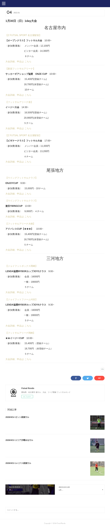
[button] (3, 3)
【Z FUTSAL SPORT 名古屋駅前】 (23, 35)
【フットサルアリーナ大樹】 (20, 223)
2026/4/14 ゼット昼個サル (17, 417)
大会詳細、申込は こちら (18, 61)
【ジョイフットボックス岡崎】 (21, 266)
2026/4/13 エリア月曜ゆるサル (19, 440)
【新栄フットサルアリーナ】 (20, 68)
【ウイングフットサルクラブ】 (21, 178)
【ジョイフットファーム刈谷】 (21, 299)
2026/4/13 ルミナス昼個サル (18, 463)
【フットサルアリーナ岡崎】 (20, 333)
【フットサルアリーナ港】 (19, 102)
